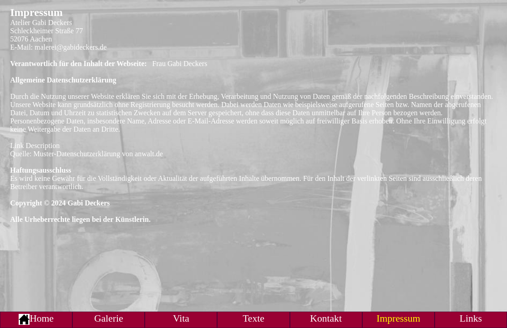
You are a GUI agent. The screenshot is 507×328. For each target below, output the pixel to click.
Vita (181, 318)
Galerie (108, 318)
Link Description (35, 145)
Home (36, 318)
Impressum (398, 318)
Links (471, 318)
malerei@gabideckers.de (70, 47)
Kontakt (326, 318)
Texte (253, 318)
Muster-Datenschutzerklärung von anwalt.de (97, 154)
